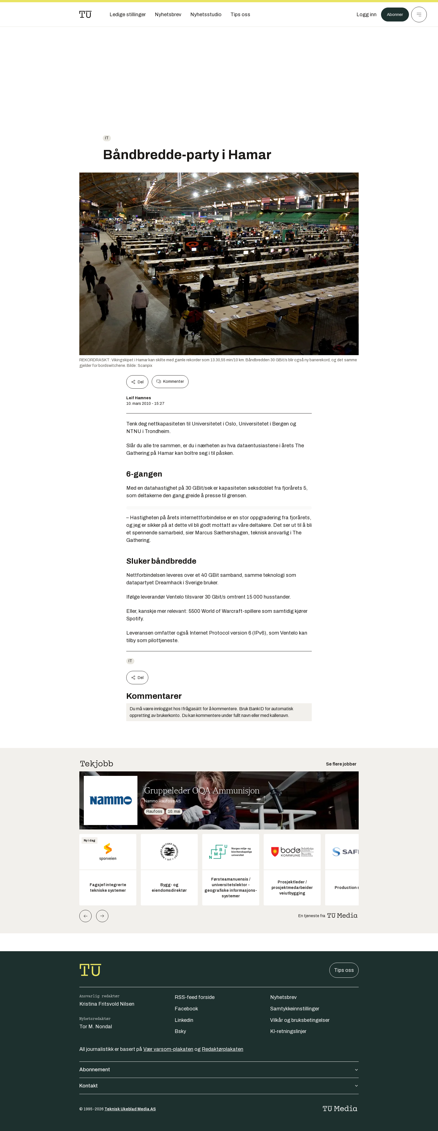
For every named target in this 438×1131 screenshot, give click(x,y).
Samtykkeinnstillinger (294, 1009)
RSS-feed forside (195, 997)
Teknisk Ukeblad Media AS (130, 1109)
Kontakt (219, 1086)
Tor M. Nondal (95, 1026)
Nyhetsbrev (283, 997)
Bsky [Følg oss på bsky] (180, 1031)
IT (107, 138)
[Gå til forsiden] (85, 14)
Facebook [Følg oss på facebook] (186, 1009)
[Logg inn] (363, 14)
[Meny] (419, 14)
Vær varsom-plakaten (168, 1049)
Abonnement (219, 1069)
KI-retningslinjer (288, 1031)
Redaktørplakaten (222, 1049)
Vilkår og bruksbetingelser (300, 1020)
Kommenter (170, 381)
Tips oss (344, 970)
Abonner (393, 14)
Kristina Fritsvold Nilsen (106, 1004)
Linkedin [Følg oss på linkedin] (184, 1020)
